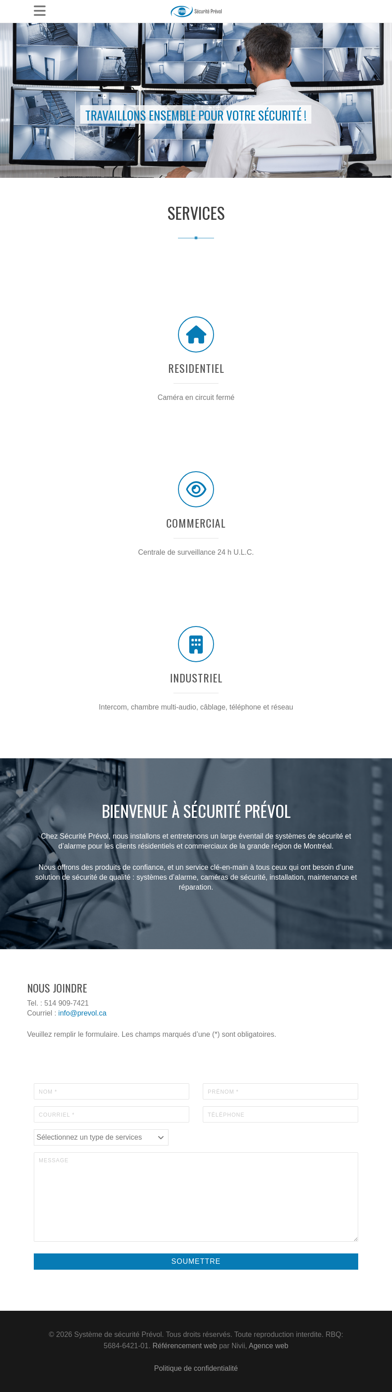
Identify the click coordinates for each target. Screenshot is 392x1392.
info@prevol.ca (82, 1013)
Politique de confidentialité (196, 1368)
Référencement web (185, 1346)
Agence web (268, 1346)
